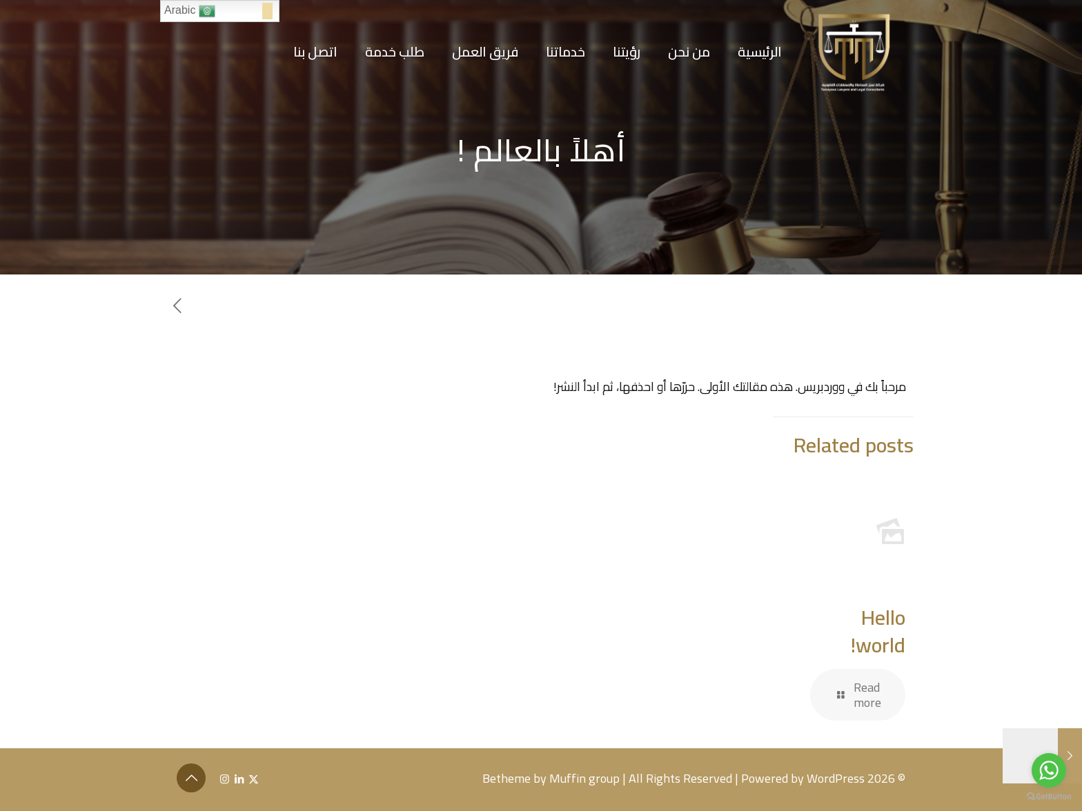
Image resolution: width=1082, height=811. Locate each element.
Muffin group (584, 778)
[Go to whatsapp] (1049, 770)
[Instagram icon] (224, 779)
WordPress (836, 778)
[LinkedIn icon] (239, 779)
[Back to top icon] (191, 777)
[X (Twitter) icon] (253, 779)
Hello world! (878, 631)
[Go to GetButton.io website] (1049, 796)
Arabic (189, 11)
